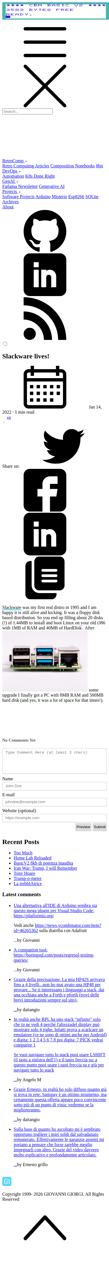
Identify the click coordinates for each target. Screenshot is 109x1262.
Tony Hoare (24, 877)
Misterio (59, 196)
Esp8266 (76, 196)
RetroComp (15, 160)
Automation (13, 176)
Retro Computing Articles (25, 165)
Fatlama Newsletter (20, 186)
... (60, 998)
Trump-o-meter (28, 882)
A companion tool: (31, 954)
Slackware (11, 607)
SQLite (91, 196)
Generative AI (52, 186)
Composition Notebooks (72, 165)
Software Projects (18, 196)
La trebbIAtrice (28, 887)
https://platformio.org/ (34, 920)
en (9, 417)
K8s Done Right (40, 176)
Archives (10, 201)
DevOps (11, 171)
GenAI (10, 181)
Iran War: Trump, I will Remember (45, 872)
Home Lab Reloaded (32, 862)
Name (7, 783)
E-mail (8, 799)
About (8, 206)
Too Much (23, 857)
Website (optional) (19, 814)
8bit (99, 165)
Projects (11, 191)
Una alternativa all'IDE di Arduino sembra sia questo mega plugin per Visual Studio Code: (55, 912)
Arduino (42, 196)
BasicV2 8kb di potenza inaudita (43, 867)
